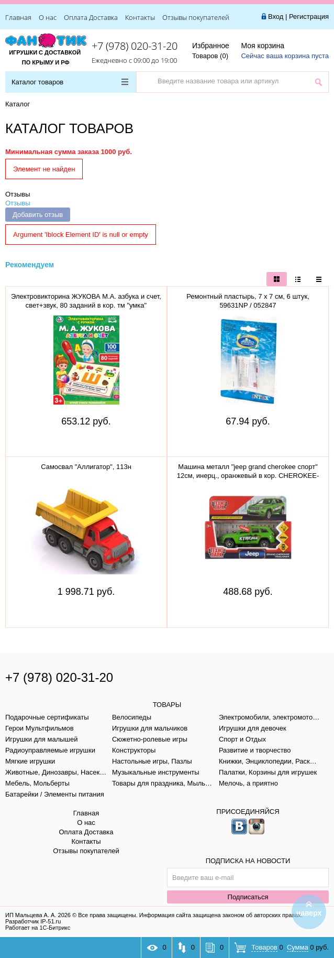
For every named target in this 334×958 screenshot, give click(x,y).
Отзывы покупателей (195, 17)
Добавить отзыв (38, 215)
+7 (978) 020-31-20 (134, 46)
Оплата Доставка (91, 17)
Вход (275, 16)
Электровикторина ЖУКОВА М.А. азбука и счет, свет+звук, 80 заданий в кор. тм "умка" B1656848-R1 (86, 305)
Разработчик (33, 921)
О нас (48, 17)
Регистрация (309, 16)
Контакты (140, 17)
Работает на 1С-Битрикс (37, 927)
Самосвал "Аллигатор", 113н (86, 467)
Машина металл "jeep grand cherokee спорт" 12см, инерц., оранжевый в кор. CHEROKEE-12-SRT (248, 475)
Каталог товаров (70, 82)
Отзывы (17, 194)
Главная (18, 17)
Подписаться (248, 897)
